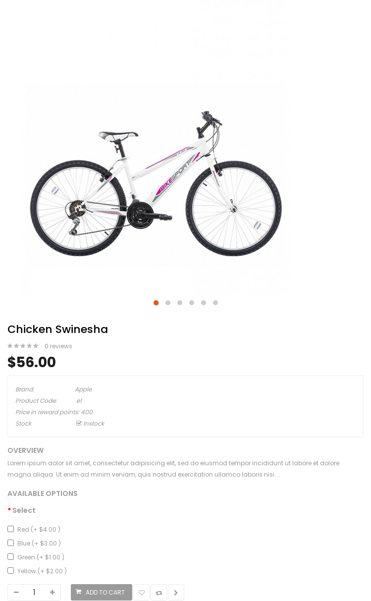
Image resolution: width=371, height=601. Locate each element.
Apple (83, 389)
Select (24, 510)
